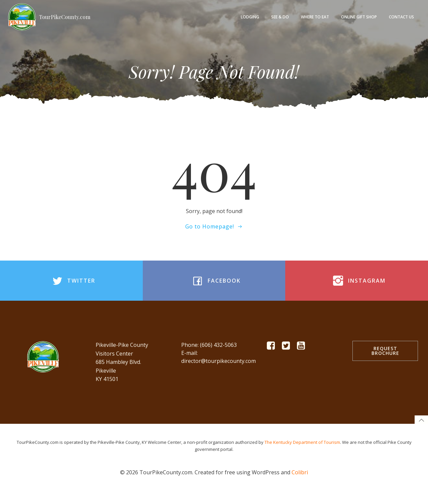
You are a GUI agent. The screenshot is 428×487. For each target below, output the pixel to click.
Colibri (300, 472)
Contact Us (401, 17)
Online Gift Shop (359, 17)
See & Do (280, 17)
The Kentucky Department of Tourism (302, 442)
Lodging (250, 17)
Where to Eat (315, 17)
